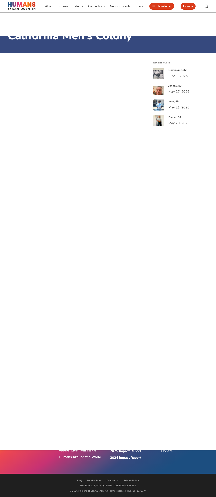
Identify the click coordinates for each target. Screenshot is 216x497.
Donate (167, 451)
